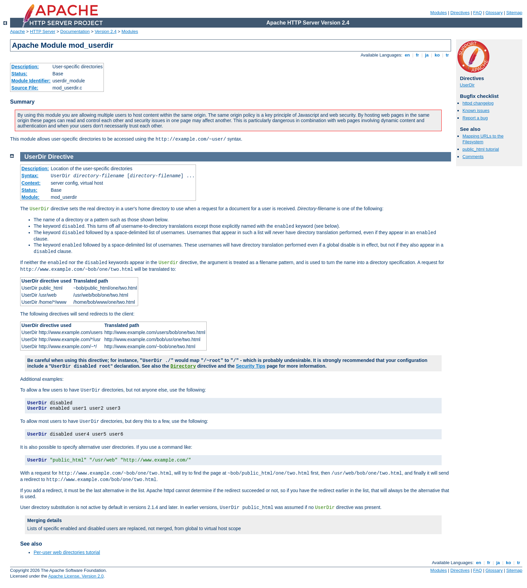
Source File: (24, 87)
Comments (473, 156)
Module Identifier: (31, 80)
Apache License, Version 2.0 (76, 576)
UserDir (467, 84)
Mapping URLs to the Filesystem (482, 139)
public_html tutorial (480, 149)
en (407, 55)
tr (447, 55)
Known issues (475, 110)
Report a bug (475, 117)
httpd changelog (478, 103)
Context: (31, 183)
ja (427, 55)
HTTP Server (42, 31)
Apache (17, 31)
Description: (25, 66)
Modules (438, 12)
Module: (31, 197)
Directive (61, 156)
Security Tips (251, 366)
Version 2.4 (106, 31)
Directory (183, 366)
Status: (19, 73)
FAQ (477, 12)
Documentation (74, 31)
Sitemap (514, 12)
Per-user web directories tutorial (67, 552)
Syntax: (30, 175)
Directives (460, 12)
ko (437, 55)
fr (417, 55)
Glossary (493, 12)
